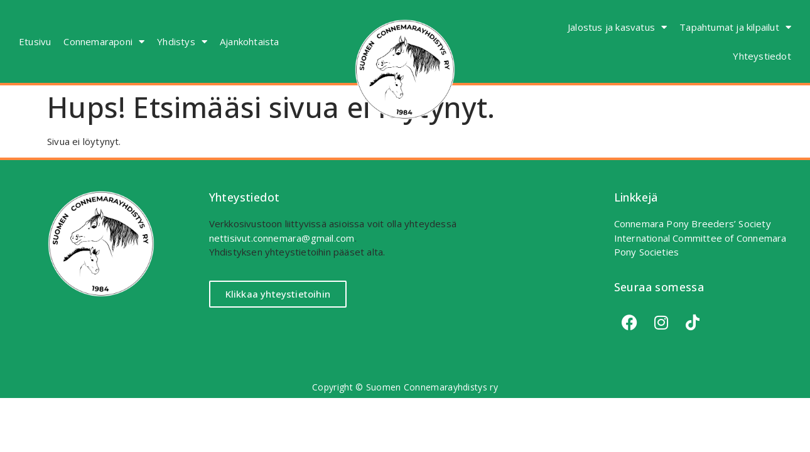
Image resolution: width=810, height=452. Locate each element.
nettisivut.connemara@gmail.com (282, 238)
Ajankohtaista (249, 41)
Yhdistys (182, 42)
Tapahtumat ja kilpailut (735, 27)
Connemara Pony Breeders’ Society (692, 223)
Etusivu (35, 41)
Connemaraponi (103, 42)
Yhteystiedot (762, 56)
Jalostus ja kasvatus (617, 27)
